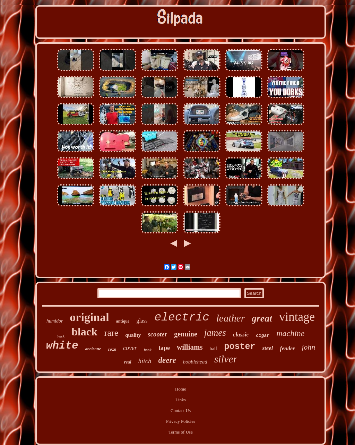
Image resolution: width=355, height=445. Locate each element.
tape (164, 347)
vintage (297, 317)
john (308, 347)
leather (230, 318)
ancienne (93, 348)
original (89, 317)
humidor (54, 321)
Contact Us (181, 410)
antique (123, 321)
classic (241, 334)
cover (130, 347)
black (84, 331)
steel (267, 348)
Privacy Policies (180, 421)
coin (112, 350)
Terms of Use (180, 432)
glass (141, 321)
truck (61, 336)
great (262, 318)
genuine (185, 334)
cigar (262, 335)
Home (180, 389)
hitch (144, 361)
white (62, 346)
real (127, 362)
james (215, 332)
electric (181, 317)
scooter (157, 334)
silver (225, 359)
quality (133, 335)
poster (239, 347)
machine (290, 333)
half (213, 348)
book (147, 350)
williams (190, 347)
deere (167, 360)
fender (287, 348)
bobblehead (195, 362)
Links (180, 399)
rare (111, 333)
